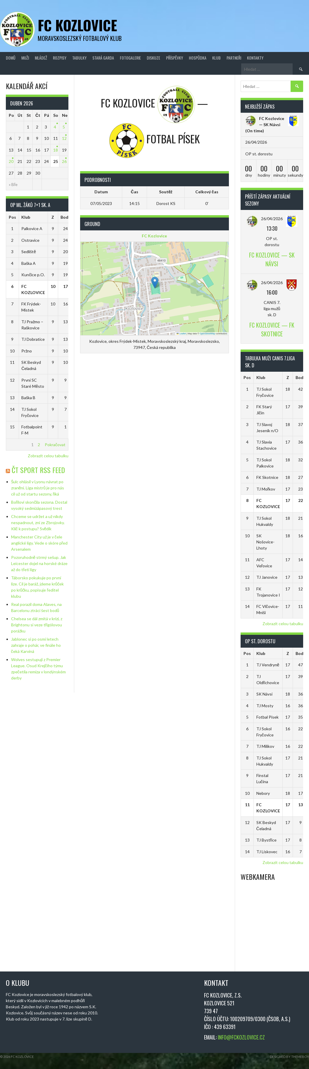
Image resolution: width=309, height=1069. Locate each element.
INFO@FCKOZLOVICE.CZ (241, 1037)
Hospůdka (197, 58)
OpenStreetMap (207, 333)
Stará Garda (103, 58)
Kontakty (255, 58)
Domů (10, 58)
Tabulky (79, 58)
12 (64, 138)
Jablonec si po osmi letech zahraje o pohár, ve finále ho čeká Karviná (36, 645)
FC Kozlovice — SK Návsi (272, 259)
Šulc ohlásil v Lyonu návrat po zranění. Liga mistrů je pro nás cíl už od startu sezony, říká (37, 487)
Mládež (41, 58)
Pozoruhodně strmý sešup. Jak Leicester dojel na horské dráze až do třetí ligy (39, 563)
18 (55, 149)
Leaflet (181, 333)
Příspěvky (174, 58)
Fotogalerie (130, 58)
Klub (216, 58)
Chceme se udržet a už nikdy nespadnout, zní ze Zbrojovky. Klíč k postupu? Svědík (38, 522)
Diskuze (153, 58)
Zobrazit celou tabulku (48, 455)
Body (65, 217)
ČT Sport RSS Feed (38, 470)
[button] (154, 282)
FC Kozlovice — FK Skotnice (271, 329)
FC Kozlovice (77, 25)
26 (64, 161)
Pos (12, 217)
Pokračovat (55, 444)
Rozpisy (59, 58)
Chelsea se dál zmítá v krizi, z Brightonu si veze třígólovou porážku (36, 624)
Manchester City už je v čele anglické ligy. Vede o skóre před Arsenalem (39, 543)
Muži (25, 58)
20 (11, 161)
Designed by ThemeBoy (289, 1056)
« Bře (13, 184)
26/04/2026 (272, 218)
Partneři (234, 58)
